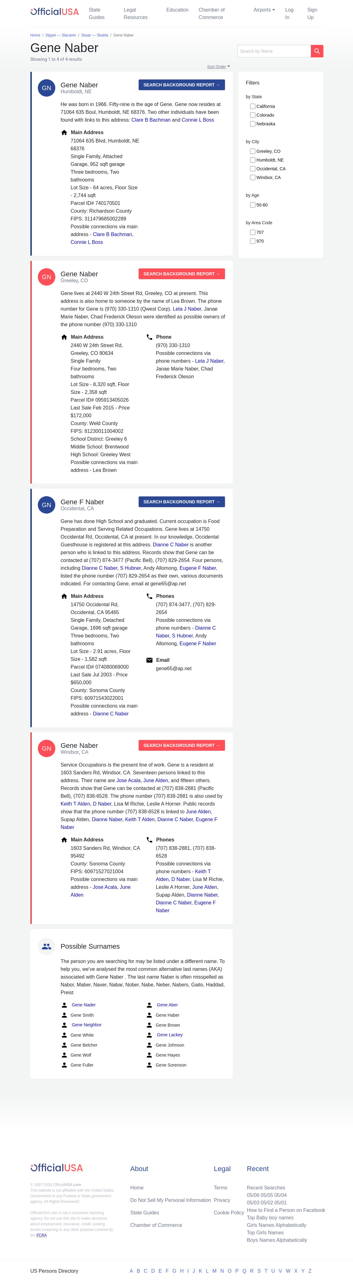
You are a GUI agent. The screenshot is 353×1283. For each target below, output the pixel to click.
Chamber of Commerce (212, 13)
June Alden (155, 780)
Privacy (222, 1200)
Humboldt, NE (270, 160)
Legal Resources (135, 13)
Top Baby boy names (270, 1217)
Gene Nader (78, 1005)
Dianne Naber (107, 819)
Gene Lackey (164, 1035)
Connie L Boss (198, 120)
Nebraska (265, 124)
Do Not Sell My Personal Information (170, 1200)
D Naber (102, 803)
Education (177, 9)
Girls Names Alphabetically (276, 1225)
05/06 (253, 1195)
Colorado (265, 115)
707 (260, 232)
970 (260, 241)
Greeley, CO (268, 151)
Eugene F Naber (198, 568)
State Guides (97, 13)
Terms (221, 1187)
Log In (289, 13)
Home (137, 1187)
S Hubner (130, 568)
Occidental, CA (271, 169)
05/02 (267, 1202)
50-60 (262, 205)
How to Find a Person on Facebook (286, 1210)
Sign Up (312, 13)
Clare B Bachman (151, 120)
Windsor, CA (268, 177)
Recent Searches (266, 1187)
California (265, 106)
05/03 (253, 1202)
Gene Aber (162, 1005)
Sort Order (216, 66)
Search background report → (181, 84)
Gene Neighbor (81, 1025)
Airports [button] (262, 9)
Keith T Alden (75, 803)
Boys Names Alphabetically (277, 1240)
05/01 (280, 1202)
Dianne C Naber (171, 544)
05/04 (280, 1195)
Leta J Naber (187, 309)
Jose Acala (128, 780)
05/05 (267, 1195)
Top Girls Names (265, 1232)
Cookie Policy (229, 1212)
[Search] (274, 51)
